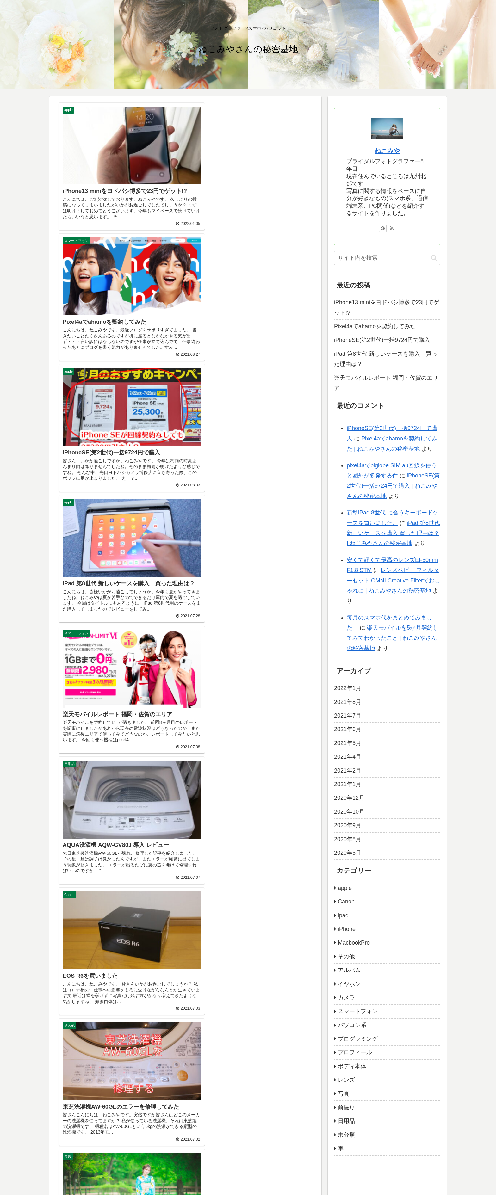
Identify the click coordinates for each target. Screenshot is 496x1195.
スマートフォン (358, 1011)
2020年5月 (347, 853)
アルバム (349, 970)
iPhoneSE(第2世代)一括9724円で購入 (382, 340)
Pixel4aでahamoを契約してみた (375, 326)
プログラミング (358, 1039)
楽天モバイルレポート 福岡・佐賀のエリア (386, 383)
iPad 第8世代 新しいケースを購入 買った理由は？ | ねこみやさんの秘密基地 (393, 533)
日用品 (346, 1121)
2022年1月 (347, 688)
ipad (343, 915)
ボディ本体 (352, 1066)
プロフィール (355, 1052)
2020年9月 (347, 825)
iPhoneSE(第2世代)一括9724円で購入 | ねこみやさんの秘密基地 (393, 485)
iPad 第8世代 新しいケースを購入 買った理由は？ (385, 359)
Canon (346, 901)
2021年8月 (347, 702)
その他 (346, 956)
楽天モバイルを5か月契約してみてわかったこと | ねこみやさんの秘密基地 (392, 638)
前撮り (346, 1107)
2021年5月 (347, 743)
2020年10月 (349, 812)
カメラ (346, 998)
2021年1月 (347, 784)
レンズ (346, 1080)
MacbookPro (354, 942)
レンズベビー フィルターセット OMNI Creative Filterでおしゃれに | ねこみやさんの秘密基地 (393, 580)
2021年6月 (347, 729)
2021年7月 (347, 715)
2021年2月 (347, 770)
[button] (433, 258)
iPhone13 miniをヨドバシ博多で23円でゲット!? (386, 307)
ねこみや (387, 150)
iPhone (347, 929)
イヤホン (349, 984)
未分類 (346, 1135)
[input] (387, 258)
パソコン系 (352, 1025)
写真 (343, 1094)
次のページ (185, 750)
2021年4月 (347, 757)
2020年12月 (349, 798)
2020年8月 (347, 839)
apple (345, 888)
